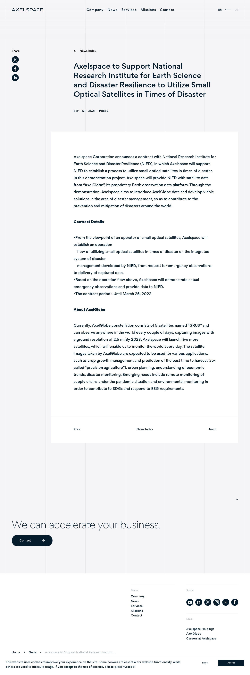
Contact (167, 10)
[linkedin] (15, 77)
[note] (198, 602)
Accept (231, 662)
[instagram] (216, 602)
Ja (236, 10)
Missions (148, 10)
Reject (205, 662)
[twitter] (15, 59)
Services (129, 10)
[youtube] (189, 602)
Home (16, 652)
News (113, 10)
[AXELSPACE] (27, 9)
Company (95, 10)
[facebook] (15, 68)
